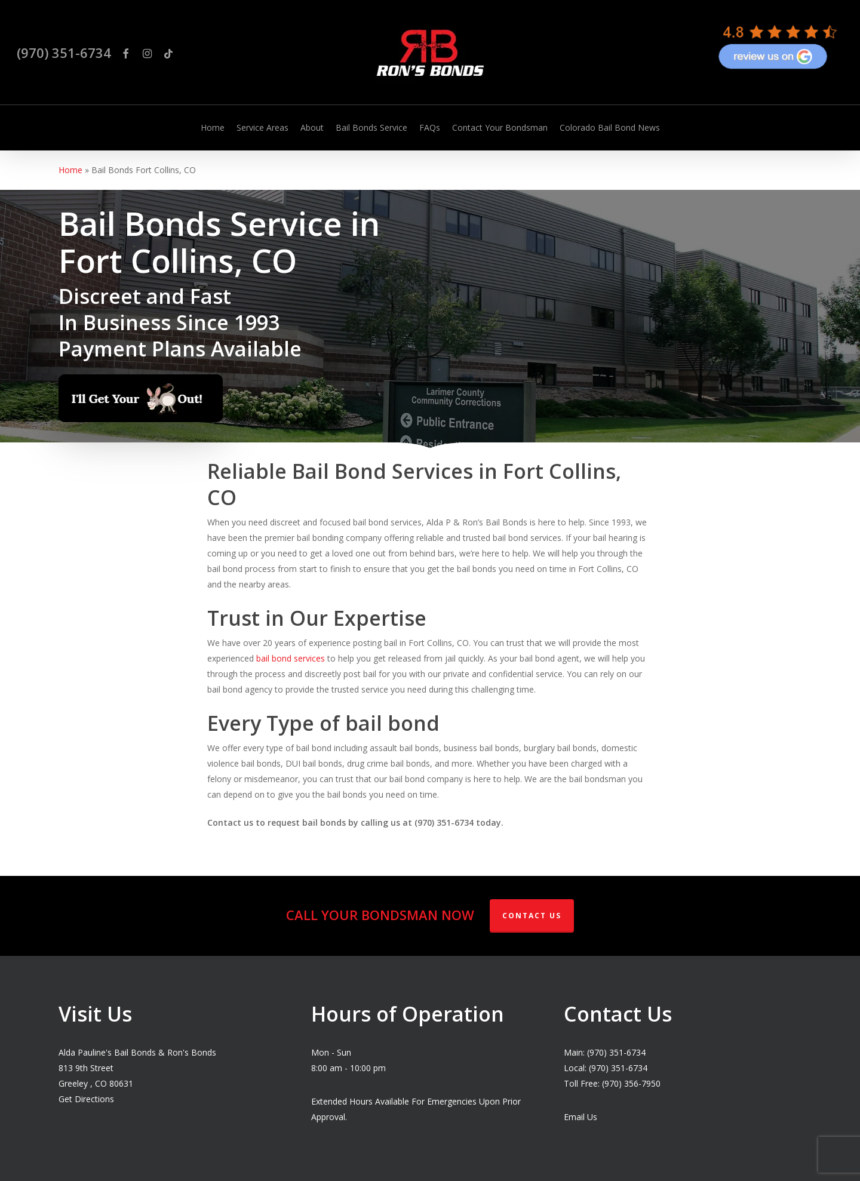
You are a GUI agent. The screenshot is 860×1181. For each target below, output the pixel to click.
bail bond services (290, 658)
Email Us (580, 1116)
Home (70, 170)
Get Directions (86, 1099)
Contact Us (531, 916)
